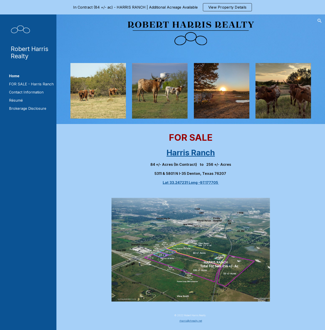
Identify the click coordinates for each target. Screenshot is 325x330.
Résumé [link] (16, 100)
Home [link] (14, 76)
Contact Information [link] (26, 92)
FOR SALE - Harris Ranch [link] (31, 84)
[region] (162, 7)
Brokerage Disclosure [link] (27, 108)
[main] (190, 158)
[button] (319, 20)
